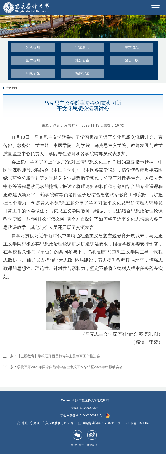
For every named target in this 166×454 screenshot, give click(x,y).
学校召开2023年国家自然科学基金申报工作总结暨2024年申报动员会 (69, 367)
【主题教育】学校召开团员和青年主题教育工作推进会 (58, 356)
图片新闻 (33, 60)
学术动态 (132, 47)
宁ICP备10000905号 (85, 408)
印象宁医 (33, 73)
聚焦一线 (132, 60)
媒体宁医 (82, 73)
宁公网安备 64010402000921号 (82, 415)
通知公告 (82, 60)
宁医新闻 (82, 47)
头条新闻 (33, 47)
